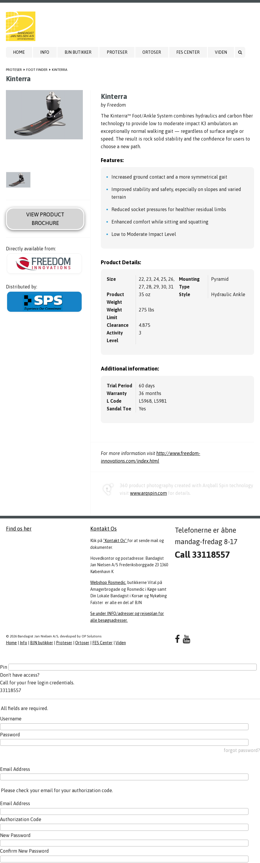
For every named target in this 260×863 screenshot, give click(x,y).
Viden (221, 52)
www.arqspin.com (148, 493)
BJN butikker (78, 52)
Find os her (19, 529)
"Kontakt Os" (115, 540)
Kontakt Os (103, 529)
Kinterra (59, 70)
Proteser (117, 52)
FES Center (188, 52)
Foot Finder (36, 70)
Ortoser (151, 52)
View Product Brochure (45, 218)
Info (44, 52)
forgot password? (242, 750)
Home (19, 52)
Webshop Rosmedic (108, 582)
